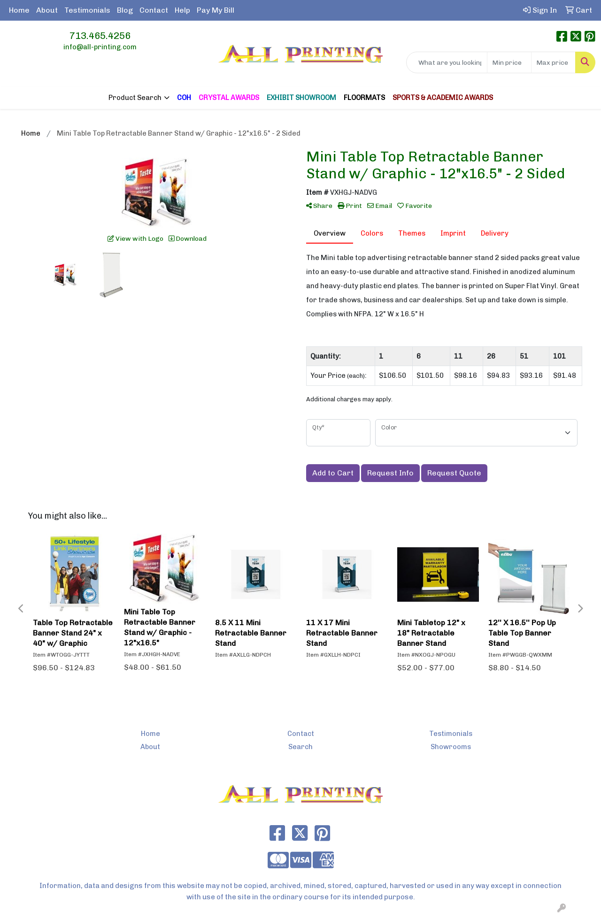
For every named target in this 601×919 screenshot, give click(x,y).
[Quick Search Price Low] (509, 62)
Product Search (135, 97)
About (47, 10)
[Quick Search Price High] (553, 62)
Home (19, 10)
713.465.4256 (100, 35)
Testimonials (87, 10)
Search (300, 747)
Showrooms (451, 747)
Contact (153, 10)
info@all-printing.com (100, 47)
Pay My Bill (215, 10)
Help (182, 10)
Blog (125, 10)
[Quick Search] (446, 62)
